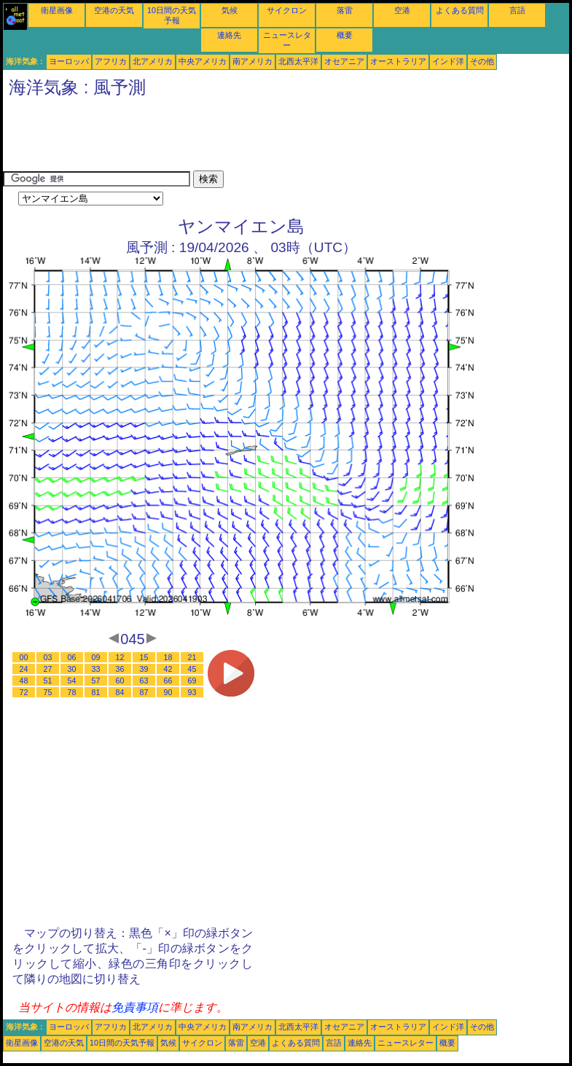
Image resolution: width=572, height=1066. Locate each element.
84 (120, 692)
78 (72, 692)
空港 (402, 10)
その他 (482, 61)
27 (48, 669)
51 (48, 680)
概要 (345, 35)
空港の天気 (114, 10)
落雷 (345, 10)
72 (24, 692)
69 (192, 680)
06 (72, 657)
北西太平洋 (298, 61)
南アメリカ (252, 61)
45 (192, 669)
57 (96, 680)
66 (168, 680)
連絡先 (229, 35)
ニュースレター (405, 1042)
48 (24, 680)
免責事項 (134, 1007)
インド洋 (448, 61)
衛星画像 (57, 10)
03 (48, 657)
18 (168, 657)
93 (192, 692)
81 (96, 692)
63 (144, 680)
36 (120, 669)
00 (24, 657)
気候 (230, 10)
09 (96, 657)
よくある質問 (460, 10)
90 (168, 692)
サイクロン (287, 10)
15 (144, 657)
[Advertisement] (268, 138)
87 (144, 692)
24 (24, 669)
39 (144, 669)
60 (120, 680)
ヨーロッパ (69, 61)
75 (48, 692)
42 (168, 669)
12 (120, 657)
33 (96, 669)
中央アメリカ (203, 61)
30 (72, 669)
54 (72, 680)
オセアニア (344, 61)
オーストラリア (398, 61)
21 (192, 657)
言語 (517, 10)
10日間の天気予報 (122, 1042)
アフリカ (111, 61)
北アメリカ (153, 61)
